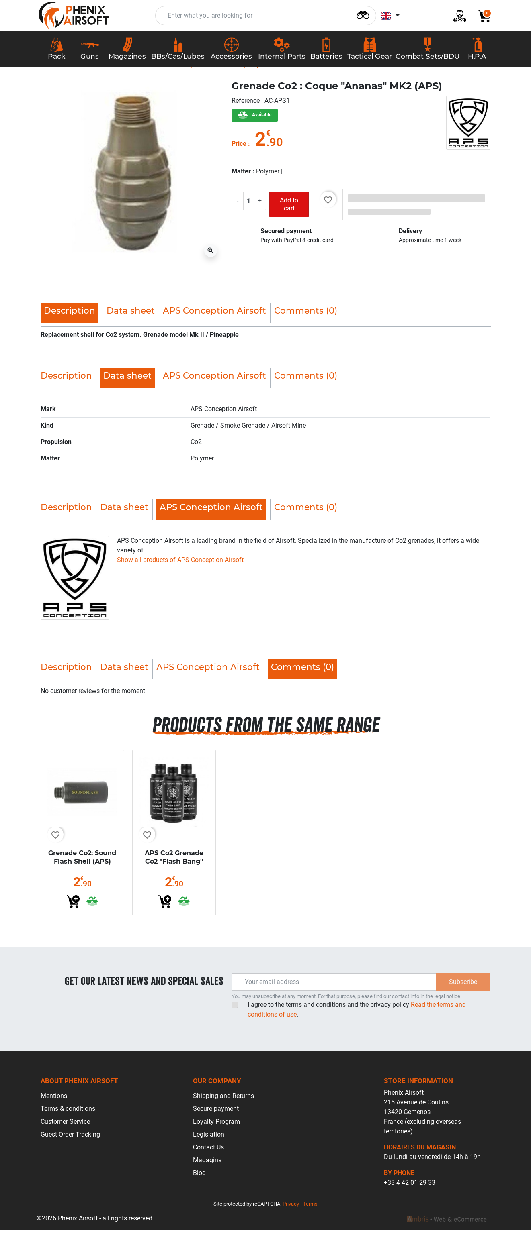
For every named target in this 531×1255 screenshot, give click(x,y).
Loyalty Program (216, 1147)
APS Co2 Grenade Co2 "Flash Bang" (174, 882)
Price (239, 168)
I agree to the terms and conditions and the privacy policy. (357, 1034)
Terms (310, 1229)
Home (55, 90)
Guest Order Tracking (70, 1159)
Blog (199, 1198)
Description (66, 400)
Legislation (208, 1159)
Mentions (54, 1121)
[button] (481, 19)
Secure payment (216, 1134)
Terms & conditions (68, 1134)
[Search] (363, 18)
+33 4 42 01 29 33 (409, 1208)
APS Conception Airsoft (214, 335)
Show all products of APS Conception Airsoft (180, 585)
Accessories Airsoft (102, 90)
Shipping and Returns (223, 1121)
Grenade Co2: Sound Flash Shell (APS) (82, 882)
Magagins (207, 1185)
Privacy (291, 1229)
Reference (246, 125)
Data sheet (131, 335)
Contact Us (208, 1172)
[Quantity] (250, 225)
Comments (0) (305, 335)
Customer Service (65, 1147)
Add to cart (290, 229)
